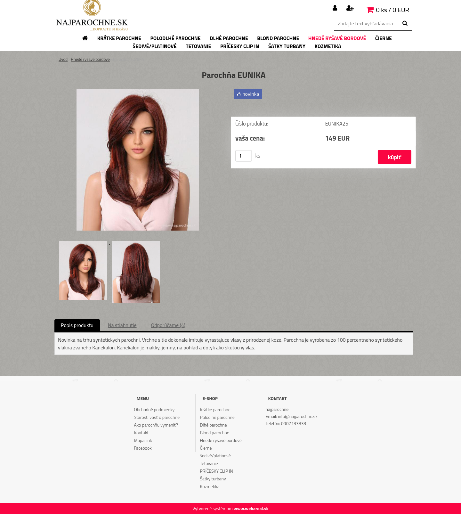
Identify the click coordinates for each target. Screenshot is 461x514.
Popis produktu (77, 325)
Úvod (63, 59)
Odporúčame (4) (168, 325)
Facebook (142, 448)
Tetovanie (209, 463)
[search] (404, 23)
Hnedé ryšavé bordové (90, 59)
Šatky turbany (213, 478)
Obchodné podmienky (154, 409)
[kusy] (243, 156)
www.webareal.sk (251, 508)
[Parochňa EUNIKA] (138, 91)
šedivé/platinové (215, 455)
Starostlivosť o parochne (157, 417)
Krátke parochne (215, 409)
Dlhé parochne (213, 424)
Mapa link (143, 440)
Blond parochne (214, 432)
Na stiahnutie (122, 325)
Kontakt (141, 432)
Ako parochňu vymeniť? (156, 424)
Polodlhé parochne (217, 417)
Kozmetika (210, 486)
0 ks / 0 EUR (392, 10)
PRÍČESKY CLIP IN (216, 471)
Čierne (206, 448)
